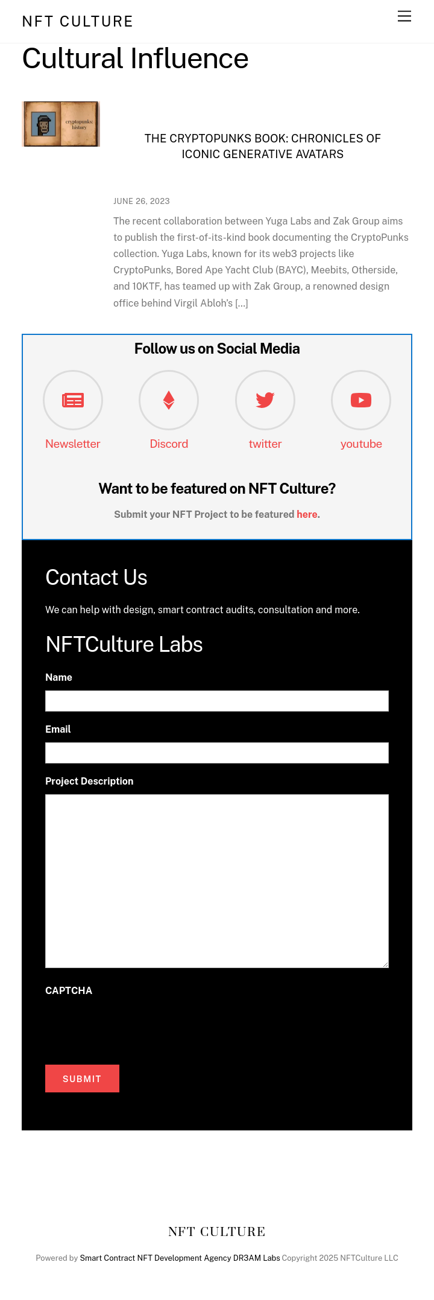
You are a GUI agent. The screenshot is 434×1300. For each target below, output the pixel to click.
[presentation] (136, 1027)
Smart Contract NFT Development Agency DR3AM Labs (180, 1258)
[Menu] (404, 16)
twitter (264, 443)
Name (58, 677)
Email (58, 729)
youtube (361, 443)
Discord (168, 443)
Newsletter (73, 443)
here (307, 514)
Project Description (89, 781)
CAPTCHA (68, 990)
